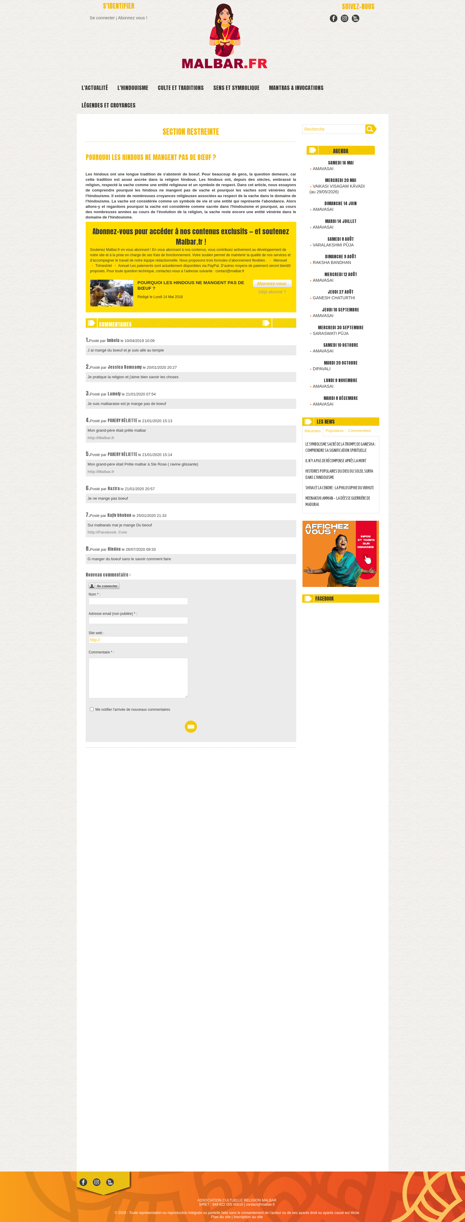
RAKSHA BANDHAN (329, 256)
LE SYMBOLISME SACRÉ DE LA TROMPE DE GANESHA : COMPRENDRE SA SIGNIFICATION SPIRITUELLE (336, 438)
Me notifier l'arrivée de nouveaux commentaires (132, 708)
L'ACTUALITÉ (95, 88)
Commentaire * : (101, 651)
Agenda (341, 150)
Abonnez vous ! (131, 17)
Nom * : (95, 593)
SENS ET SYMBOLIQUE (236, 88)
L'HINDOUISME (132, 88)
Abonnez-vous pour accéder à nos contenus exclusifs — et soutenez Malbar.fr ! (191, 236)
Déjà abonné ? (273, 290)
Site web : (96, 631)
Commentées (363, 417)
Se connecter (103, 17)
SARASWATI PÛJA (328, 323)
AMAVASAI (321, 167)
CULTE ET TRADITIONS (181, 88)
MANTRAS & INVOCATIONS (296, 88)
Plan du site (221, 1217)
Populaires (337, 417)
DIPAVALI (320, 356)
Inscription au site (248, 1217)
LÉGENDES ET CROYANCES (109, 105)
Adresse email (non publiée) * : (113, 612)
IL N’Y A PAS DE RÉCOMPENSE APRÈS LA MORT (337, 454)
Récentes (313, 418)
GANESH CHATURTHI (331, 289)
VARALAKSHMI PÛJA (330, 239)
